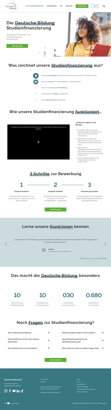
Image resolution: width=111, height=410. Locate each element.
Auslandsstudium (51, 100)
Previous (6, 244)
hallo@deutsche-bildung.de (49, 392)
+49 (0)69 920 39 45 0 (53, 387)
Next (105, 244)
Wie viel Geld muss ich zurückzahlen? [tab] (28, 348)
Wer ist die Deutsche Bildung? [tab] (28, 332)
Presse (79, 382)
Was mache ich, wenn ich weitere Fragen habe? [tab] (82, 348)
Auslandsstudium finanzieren (86, 389)
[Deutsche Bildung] (10, 6)
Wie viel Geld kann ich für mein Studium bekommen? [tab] (28, 340)
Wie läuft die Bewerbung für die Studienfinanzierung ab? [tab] (82, 340)
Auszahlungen (52, 75)
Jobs (78, 379)
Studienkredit (81, 384)
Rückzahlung (62, 88)
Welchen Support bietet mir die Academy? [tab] (82, 332)
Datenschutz (102, 403)
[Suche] (104, 6)
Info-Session (44, 379)
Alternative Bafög (82, 387)
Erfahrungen (92, 258)
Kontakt (42, 382)
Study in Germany (82, 392)
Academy (51, 81)
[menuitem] (34, 6)
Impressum (93, 403)
